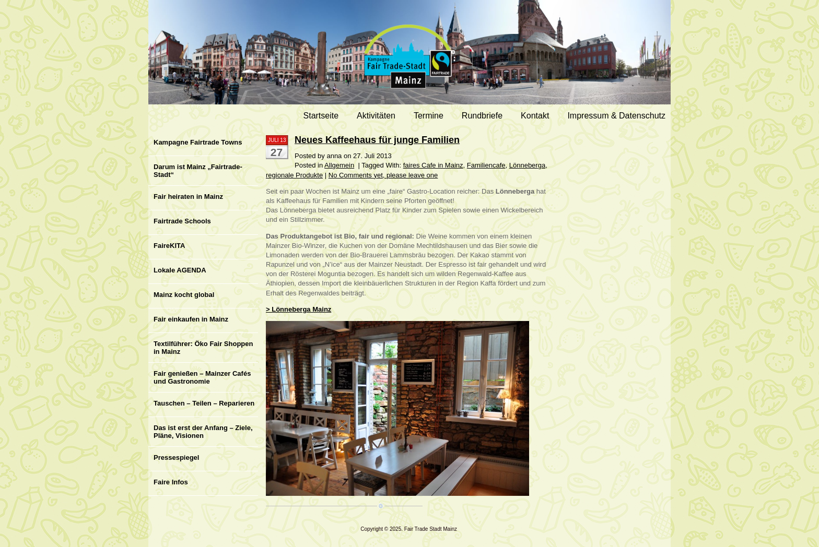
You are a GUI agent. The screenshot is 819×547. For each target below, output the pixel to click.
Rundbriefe (482, 115)
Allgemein (339, 165)
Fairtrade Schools (182, 221)
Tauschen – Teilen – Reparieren (204, 403)
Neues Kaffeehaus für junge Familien (377, 140)
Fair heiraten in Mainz (188, 196)
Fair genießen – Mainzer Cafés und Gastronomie (202, 377)
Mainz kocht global (184, 295)
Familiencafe (486, 165)
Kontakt (535, 115)
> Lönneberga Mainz (298, 309)
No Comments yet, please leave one (383, 175)
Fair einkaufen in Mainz (191, 319)
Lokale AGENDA (180, 270)
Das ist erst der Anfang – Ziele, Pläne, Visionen (203, 431)
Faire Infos (171, 482)
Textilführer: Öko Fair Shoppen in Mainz (203, 347)
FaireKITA (169, 245)
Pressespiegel (176, 457)
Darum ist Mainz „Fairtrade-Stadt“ (198, 171)
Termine (428, 115)
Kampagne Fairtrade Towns (198, 142)
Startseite (321, 115)
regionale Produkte (294, 175)
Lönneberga (527, 165)
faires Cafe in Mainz (433, 165)
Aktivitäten (376, 115)
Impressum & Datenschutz (616, 115)
